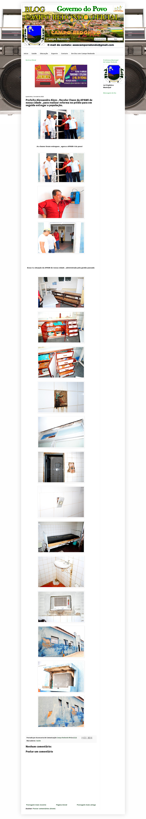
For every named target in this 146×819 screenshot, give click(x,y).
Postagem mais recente (36, 805)
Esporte (54, 53)
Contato (64, 53)
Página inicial (61, 805)
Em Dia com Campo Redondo (83, 53)
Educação (44, 53)
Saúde (34, 53)
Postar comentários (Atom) (44, 808)
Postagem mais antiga (86, 805)
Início (26, 53)
